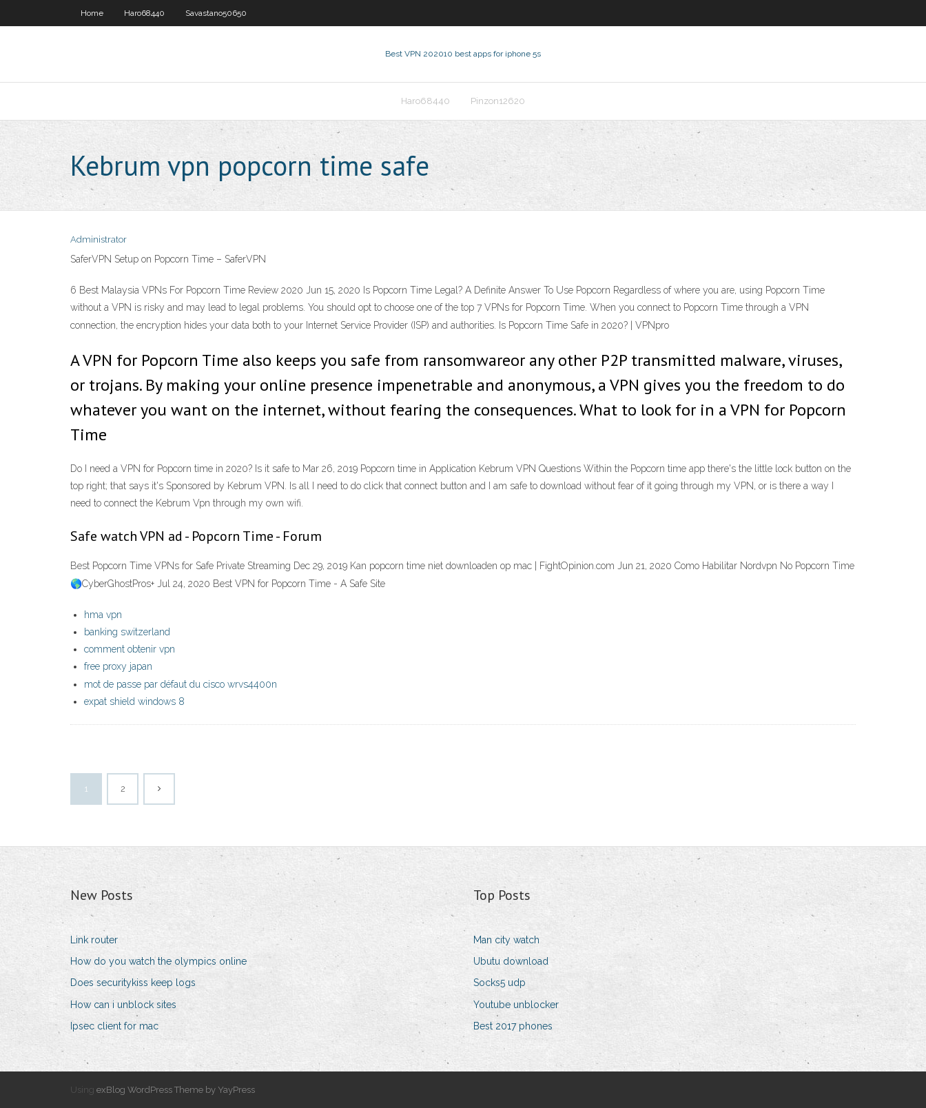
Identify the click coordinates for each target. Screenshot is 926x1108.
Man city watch (506, 939)
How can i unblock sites (123, 1004)
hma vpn (103, 614)
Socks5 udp (499, 982)
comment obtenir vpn (129, 649)
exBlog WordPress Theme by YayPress (175, 1090)
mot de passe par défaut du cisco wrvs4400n (180, 684)
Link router (94, 939)
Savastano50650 (216, 13)
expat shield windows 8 (134, 701)
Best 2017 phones (513, 1026)
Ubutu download (510, 961)
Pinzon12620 (498, 101)
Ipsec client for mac (114, 1026)
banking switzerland (127, 631)
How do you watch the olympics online (158, 961)
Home (92, 13)
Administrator (98, 239)
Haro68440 (144, 13)
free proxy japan (118, 666)
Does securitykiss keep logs (133, 982)
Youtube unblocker (516, 1004)
